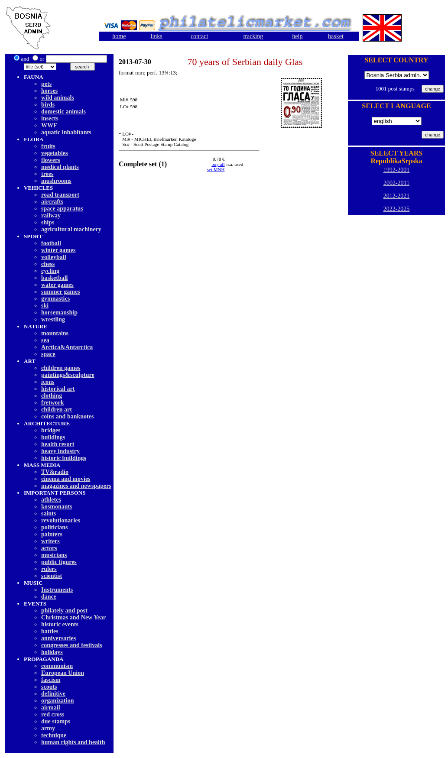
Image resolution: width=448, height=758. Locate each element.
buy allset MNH (216, 167)
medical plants (60, 167)
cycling (50, 271)
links (156, 36)
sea (45, 340)
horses (49, 90)
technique (53, 735)
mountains (54, 333)
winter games (58, 250)
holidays (52, 652)
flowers (50, 160)
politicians (54, 527)
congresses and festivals (71, 645)
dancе (48, 596)
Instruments (57, 589)
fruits (48, 146)
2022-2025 (396, 209)
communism (57, 666)
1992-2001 (396, 170)
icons (47, 382)
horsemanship (59, 312)
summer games (60, 291)
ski (45, 305)
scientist (51, 576)
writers (50, 541)
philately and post (64, 610)
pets (46, 84)
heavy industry (60, 451)
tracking (253, 36)
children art (56, 409)
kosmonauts (56, 506)
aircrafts (52, 201)
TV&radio (54, 472)
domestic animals (63, 111)
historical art (58, 388)
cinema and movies (66, 479)
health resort (57, 444)
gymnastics (55, 298)
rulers (49, 569)
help (297, 36)
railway (51, 215)
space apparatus (62, 208)
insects (49, 118)
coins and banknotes (67, 416)
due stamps (55, 721)
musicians (54, 555)
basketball (54, 278)
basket (336, 36)
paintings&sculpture (67, 375)
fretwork (52, 402)
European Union (62, 673)
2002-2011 (396, 183)
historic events (59, 624)
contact (199, 36)
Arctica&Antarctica (67, 347)
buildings (53, 437)
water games (57, 285)
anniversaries (58, 638)
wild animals (57, 97)
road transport (60, 194)
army (48, 728)
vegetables (54, 153)
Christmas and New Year (73, 617)
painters (51, 534)
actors (49, 548)
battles (49, 631)
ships (47, 222)
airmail (50, 707)
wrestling (53, 319)
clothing (51, 395)
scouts (49, 686)
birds (48, 104)
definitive (53, 693)
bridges (50, 430)
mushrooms (56, 181)
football (51, 243)
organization (57, 700)
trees (47, 174)
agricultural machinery (71, 229)
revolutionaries (60, 520)
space (48, 354)
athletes (51, 499)
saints (48, 513)
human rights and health (73, 742)
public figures (59, 562)
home (119, 36)
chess (48, 264)
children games (60, 368)
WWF (49, 125)
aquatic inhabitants (66, 132)
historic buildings (63, 458)
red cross (53, 714)
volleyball (53, 257)
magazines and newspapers (76, 486)
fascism (50, 680)
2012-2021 (396, 196)
